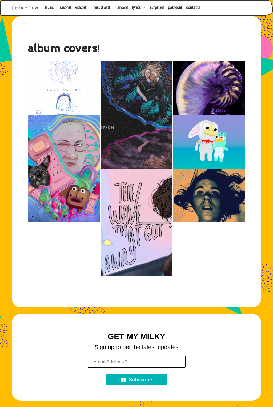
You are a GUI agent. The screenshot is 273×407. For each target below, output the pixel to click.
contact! (193, 8)
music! (49, 8)
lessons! (65, 8)
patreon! (175, 8)
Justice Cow (25, 8)
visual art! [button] (102, 8)
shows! (122, 8)
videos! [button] (81, 8)
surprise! (157, 8)
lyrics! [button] (137, 8)
